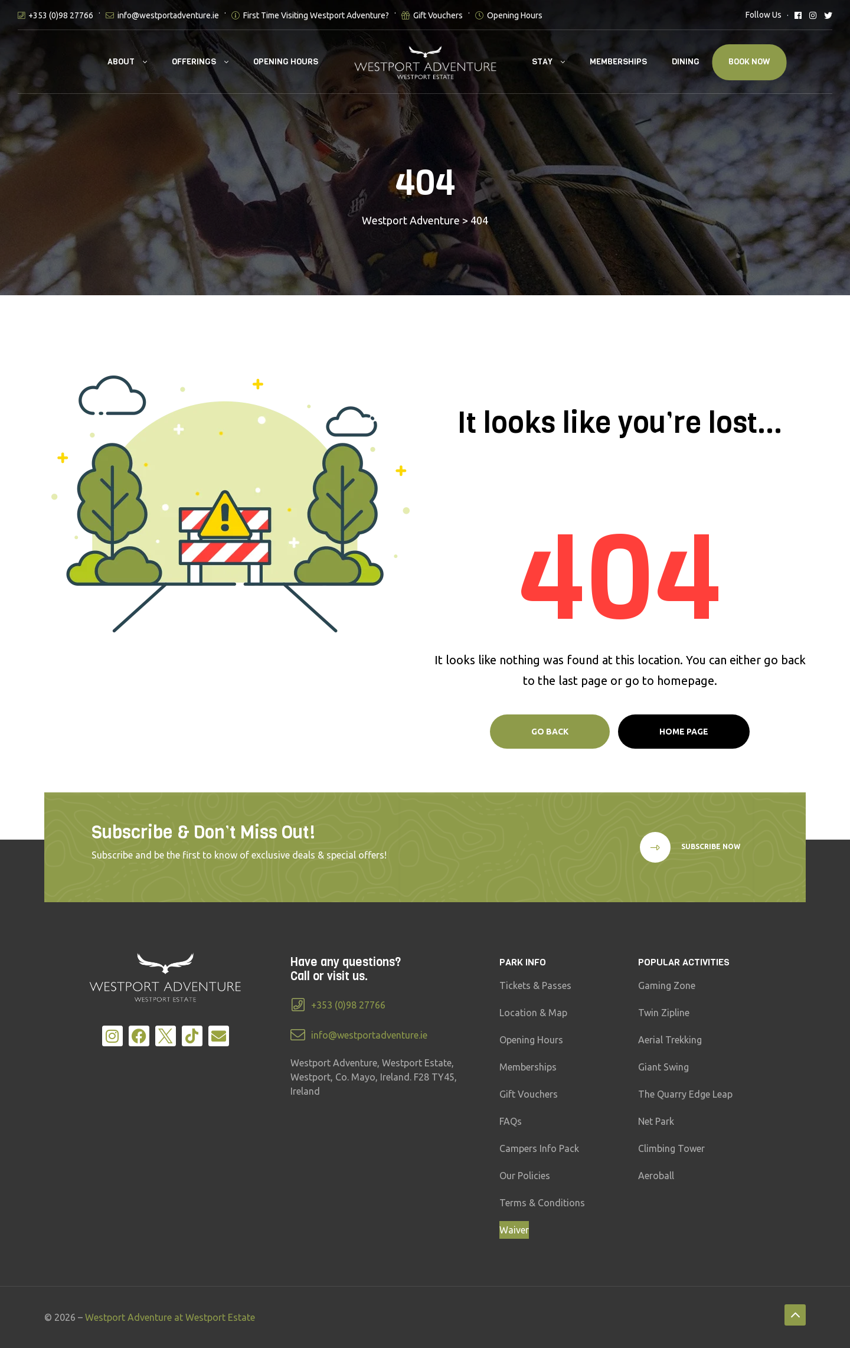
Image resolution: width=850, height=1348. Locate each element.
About (121, 61)
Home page (683, 731)
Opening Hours (514, 15)
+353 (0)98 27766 (60, 15)
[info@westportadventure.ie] (297, 1034)
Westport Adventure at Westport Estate (170, 1317)
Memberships (618, 61)
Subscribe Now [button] (709, 846)
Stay (542, 61)
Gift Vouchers (438, 15)
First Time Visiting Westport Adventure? (316, 15)
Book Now (749, 61)
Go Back (549, 731)
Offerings (194, 61)
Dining (685, 61)
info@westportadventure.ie (168, 15)
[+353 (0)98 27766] (297, 1004)
